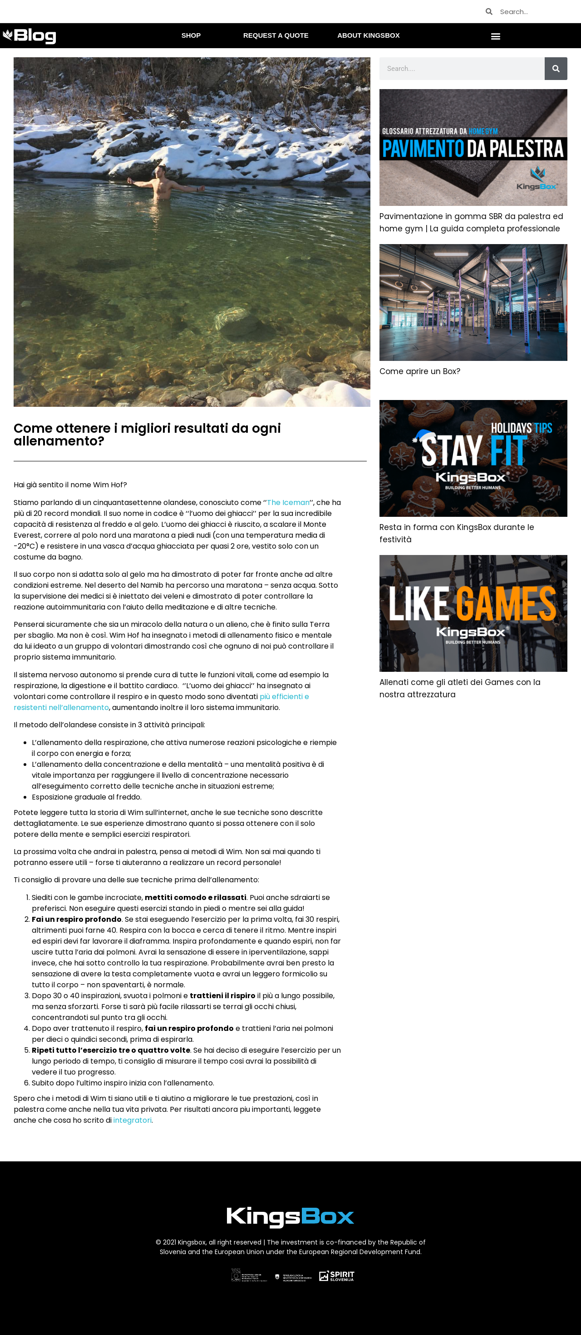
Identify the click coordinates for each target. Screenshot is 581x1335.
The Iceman (288, 502)
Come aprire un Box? (419, 371)
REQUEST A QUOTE (276, 35)
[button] (495, 35)
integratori (132, 1120)
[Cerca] (556, 68)
